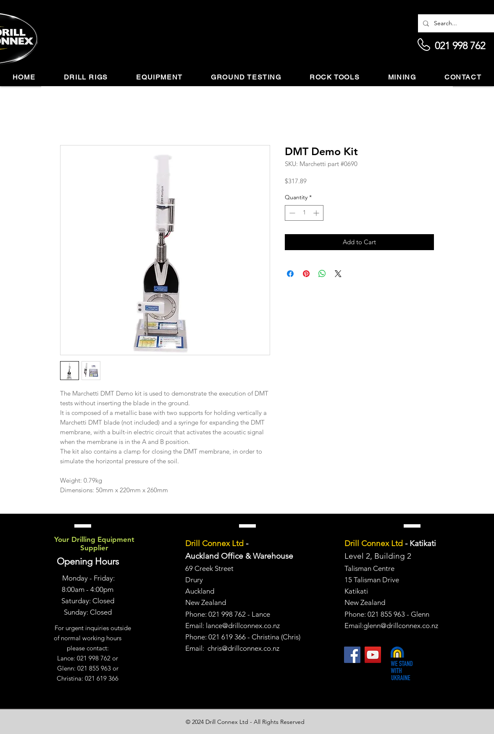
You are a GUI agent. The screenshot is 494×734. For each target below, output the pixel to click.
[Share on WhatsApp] (322, 274)
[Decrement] (291, 213)
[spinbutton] (304, 213)
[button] (86, 77)
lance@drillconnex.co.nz (243, 625)
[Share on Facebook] (290, 274)
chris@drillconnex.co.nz (243, 648)
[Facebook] (352, 655)
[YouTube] (373, 655)
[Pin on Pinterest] (306, 274)
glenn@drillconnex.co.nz (400, 625)
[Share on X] (338, 274)
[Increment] (317, 213)
